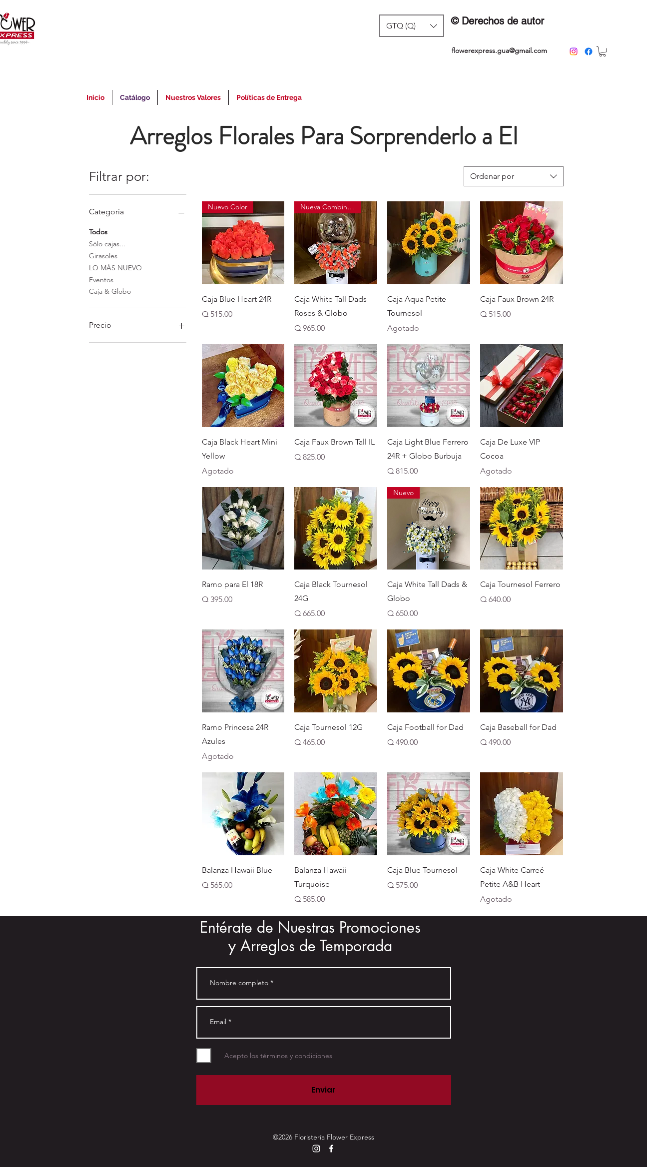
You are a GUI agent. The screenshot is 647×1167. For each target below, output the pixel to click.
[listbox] (411, 25)
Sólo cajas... (107, 243)
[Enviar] (323, 1090)
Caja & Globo (110, 291)
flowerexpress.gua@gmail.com (499, 50)
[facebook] (589, 51)
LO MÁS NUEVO (115, 267)
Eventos (101, 279)
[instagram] (574, 51)
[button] (411, 25)
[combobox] (514, 176)
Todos (98, 231)
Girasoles (103, 255)
